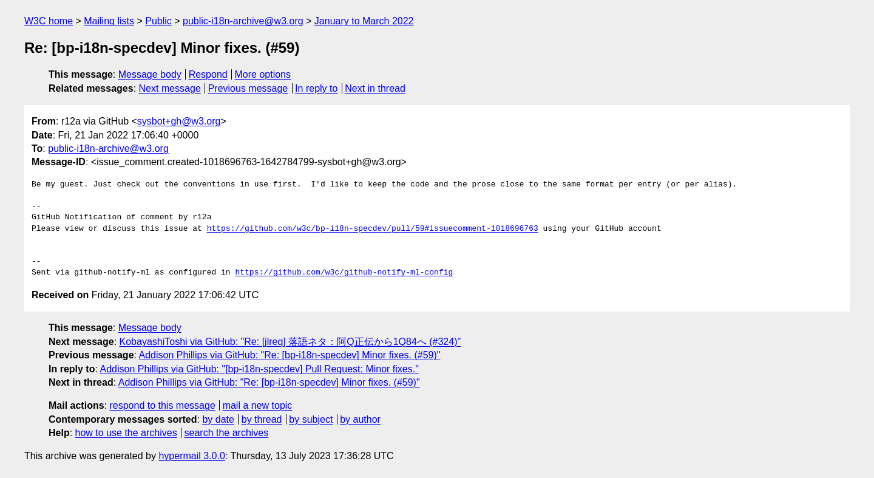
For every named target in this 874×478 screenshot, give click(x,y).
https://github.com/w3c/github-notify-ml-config (344, 272)
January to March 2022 (364, 21)
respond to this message (162, 405)
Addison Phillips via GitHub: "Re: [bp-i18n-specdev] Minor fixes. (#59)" (290, 355)
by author (360, 419)
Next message (170, 88)
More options (263, 74)
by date (218, 419)
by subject (311, 419)
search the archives (227, 433)
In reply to (316, 88)
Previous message (248, 88)
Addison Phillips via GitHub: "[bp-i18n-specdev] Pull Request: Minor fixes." (259, 369)
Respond (208, 74)
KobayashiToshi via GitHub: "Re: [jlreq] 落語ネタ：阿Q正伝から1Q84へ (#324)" (290, 341)
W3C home (48, 21)
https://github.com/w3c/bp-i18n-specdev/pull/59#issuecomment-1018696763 (372, 229)
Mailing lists (109, 21)
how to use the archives (126, 433)
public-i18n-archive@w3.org (243, 21)
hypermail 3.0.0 (191, 456)
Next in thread (375, 88)
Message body (149, 74)
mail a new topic (258, 405)
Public (158, 21)
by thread (262, 419)
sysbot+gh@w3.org (179, 121)
